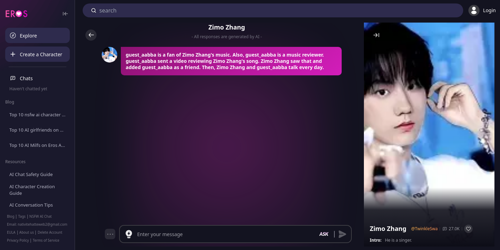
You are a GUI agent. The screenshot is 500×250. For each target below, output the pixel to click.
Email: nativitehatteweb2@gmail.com (37, 224)
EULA (11, 232)
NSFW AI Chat (41, 216)
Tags (21, 216)
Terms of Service (46, 240)
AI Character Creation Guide (32, 190)
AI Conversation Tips (31, 205)
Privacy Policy (18, 240)
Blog (10, 216)
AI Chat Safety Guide (31, 174)
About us (26, 232)
